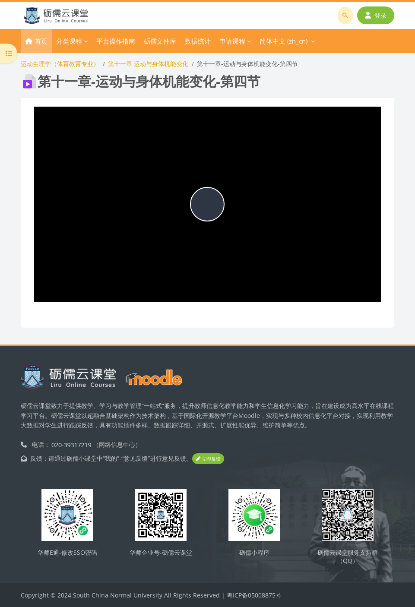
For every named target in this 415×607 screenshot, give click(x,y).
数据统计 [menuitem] (198, 41)
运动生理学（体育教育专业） (60, 64)
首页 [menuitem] (41, 41)
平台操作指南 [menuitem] (115, 41)
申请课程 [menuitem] (232, 41)
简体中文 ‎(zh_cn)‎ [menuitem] (283, 41)
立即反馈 (208, 458)
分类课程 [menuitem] (69, 41)
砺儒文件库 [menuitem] (160, 41)
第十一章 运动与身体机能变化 (148, 64)
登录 (375, 15)
